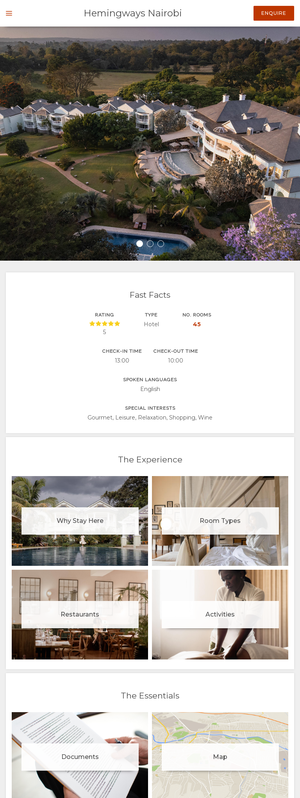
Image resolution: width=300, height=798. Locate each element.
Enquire (273, 13)
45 (197, 324)
